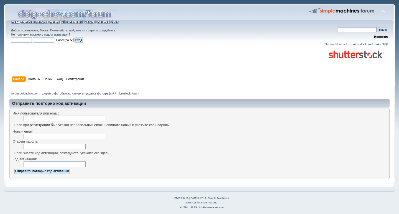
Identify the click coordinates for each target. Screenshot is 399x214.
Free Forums (209, 202)
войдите (75, 30)
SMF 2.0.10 (181, 198)
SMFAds (191, 202)
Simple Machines (218, 198)
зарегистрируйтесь (101, 30)
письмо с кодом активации (49, 34)
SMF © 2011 (198, 198)
